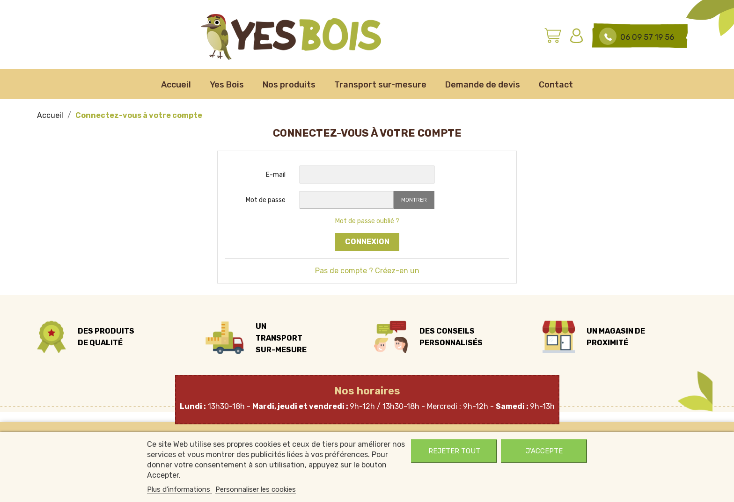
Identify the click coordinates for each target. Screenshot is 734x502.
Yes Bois (227, 85)
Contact (556, 85)
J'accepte (544, 451)
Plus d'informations (179, 489)
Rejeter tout (454, 451)
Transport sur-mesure (380, 85)
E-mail (276, 175)
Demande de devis (482, 85)
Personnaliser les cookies (255, 489)
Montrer (414, 200)
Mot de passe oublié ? (367, 221)
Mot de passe (266, 200)
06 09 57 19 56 (647, 37)
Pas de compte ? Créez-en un (367, 270)
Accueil (176, 85)
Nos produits (289, 85)
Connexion (367, 241)
